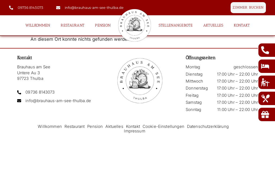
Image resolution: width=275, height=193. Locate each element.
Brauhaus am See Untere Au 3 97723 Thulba (34, 72)
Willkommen (37, 25)
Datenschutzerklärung (208, 126)
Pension (102, 25)
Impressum (134, 131)
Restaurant (72, 25)
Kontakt (242, 25)
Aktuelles (213, 25)
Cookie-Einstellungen (163, 126)
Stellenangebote (176, 25)
